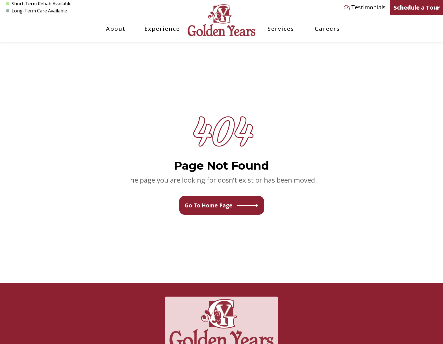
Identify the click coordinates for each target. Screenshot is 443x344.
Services (281, 28)
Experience (162, 28)
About (116, 28)
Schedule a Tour (417, 7)
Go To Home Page (222, 205)
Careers (327, 28)
